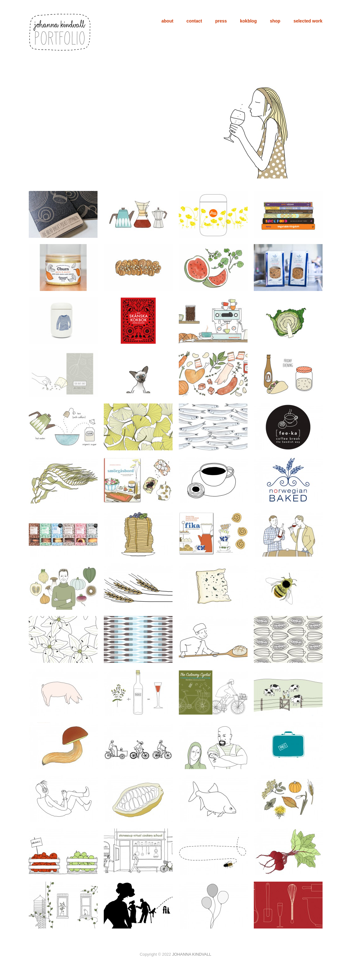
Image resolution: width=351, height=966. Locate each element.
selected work (308, 21)
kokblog (248, 21)
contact (194, 21)
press (221, 21)
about (167, 21)
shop (275, 21)
